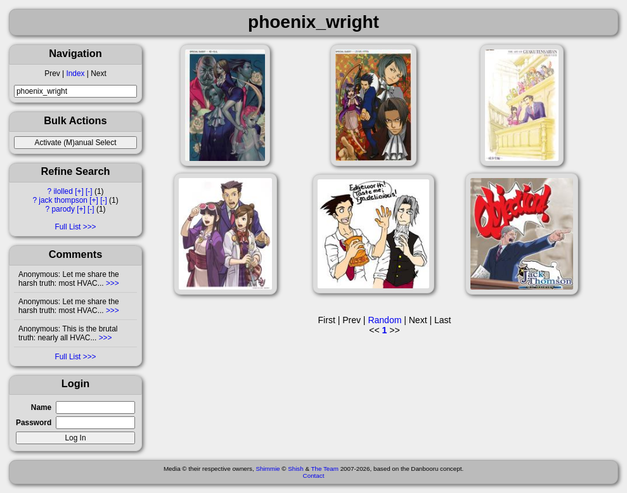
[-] (89, 191)
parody (62, 209)
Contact (314, 475)
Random (384, 320)
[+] (79, 191)
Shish (296, 468)
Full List (68, 226)
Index (75, 73)
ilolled (62, 191)
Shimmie (267, 468)
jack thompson (63, 200)
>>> (111, 283)
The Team (325, 468)
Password (33, 422)
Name (41, 407)
